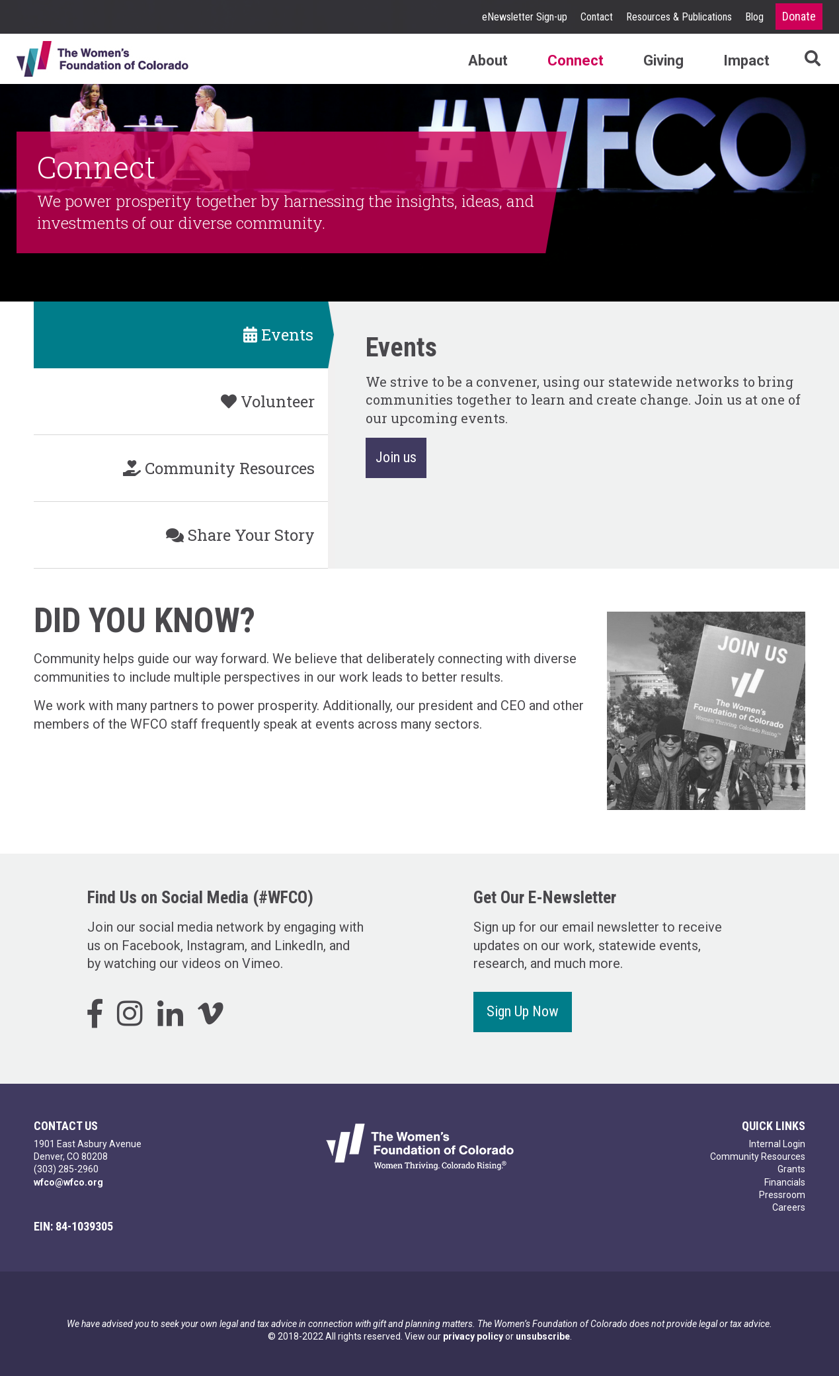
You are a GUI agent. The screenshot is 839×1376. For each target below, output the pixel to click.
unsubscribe (543, 1336)
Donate (799, 16)
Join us (396, 457)
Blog (754, 17)
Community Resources (219, 468)
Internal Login (777, 1144)
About (488, 60)
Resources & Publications (679, 17)
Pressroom (782, 1195)
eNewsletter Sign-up (524, 17)
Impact (746, 60)
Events (278, 334)
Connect (575, 60)
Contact (596, 17)
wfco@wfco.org (68, 1182)
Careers (788, 1207)
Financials (784, 1182)
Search (796, 58)
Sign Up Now (523, 1011)
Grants (791, 1169)
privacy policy (473, 1336)
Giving (663, 60)
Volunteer (268, 401)
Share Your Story (240, 535)
